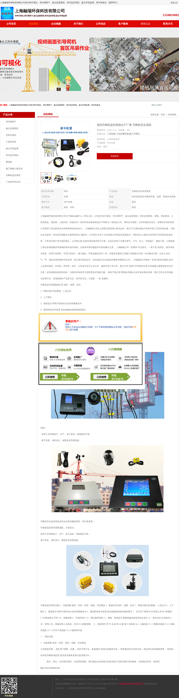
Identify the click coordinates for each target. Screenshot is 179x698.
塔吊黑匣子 (11, 122)
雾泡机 (9, 162)
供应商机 (33, 23)
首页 (163, 115)
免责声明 (81, 688)
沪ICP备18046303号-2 (108, 684)
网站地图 (101, 688)
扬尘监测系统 (12, 128)
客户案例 (123, 23)
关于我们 (78, 23)
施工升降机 (134, 134)
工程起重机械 (122, 134)
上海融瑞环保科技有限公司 (130, 684)
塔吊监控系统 (12, 155)
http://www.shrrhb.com (50, 668)
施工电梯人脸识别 (14, 169)
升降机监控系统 (13, 175)
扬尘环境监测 (12, 148)
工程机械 (111, 134)
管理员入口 (91, 688)
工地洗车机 (11, 142)
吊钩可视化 (11, 135)
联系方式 (168, 23)
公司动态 (100, 23)
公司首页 (11, 23)
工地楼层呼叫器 (13, 182)
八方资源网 (71, 688)
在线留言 (115, 156)
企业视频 (56, 23)
